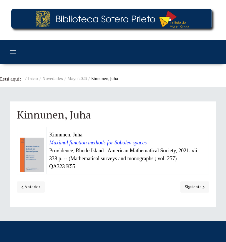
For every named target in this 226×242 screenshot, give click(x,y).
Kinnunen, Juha (65, 135)
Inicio (33, 78)
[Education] (113, 20)
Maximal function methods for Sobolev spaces (98, 143)
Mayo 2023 (77, 78)
